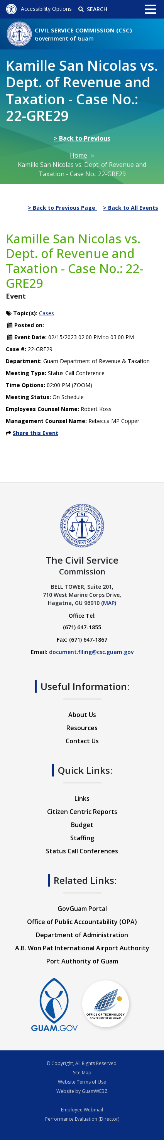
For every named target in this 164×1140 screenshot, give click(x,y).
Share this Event (35, 433)
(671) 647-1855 (82, 627)
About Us (82, 714)
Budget (82, 825)
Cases (46, 313)
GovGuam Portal (82, 908)
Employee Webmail (82, 1109)
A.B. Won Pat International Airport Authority (82, 948)
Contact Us (82, 741)
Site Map (82, 1072)
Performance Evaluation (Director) (82, 1119)
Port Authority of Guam (82, 961)
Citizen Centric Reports (82, 811)
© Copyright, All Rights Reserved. (82, 1063)
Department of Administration (82, 935)
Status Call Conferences (82, 851)
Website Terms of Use (82, 1082)
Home (78, 155)
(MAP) (108, 603)
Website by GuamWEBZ (82, 1091)
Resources (82, 728)
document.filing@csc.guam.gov (91, 652)
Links (82, 798)
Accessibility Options (39, 8)
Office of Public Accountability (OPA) (82, 921)
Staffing (82, 838)
